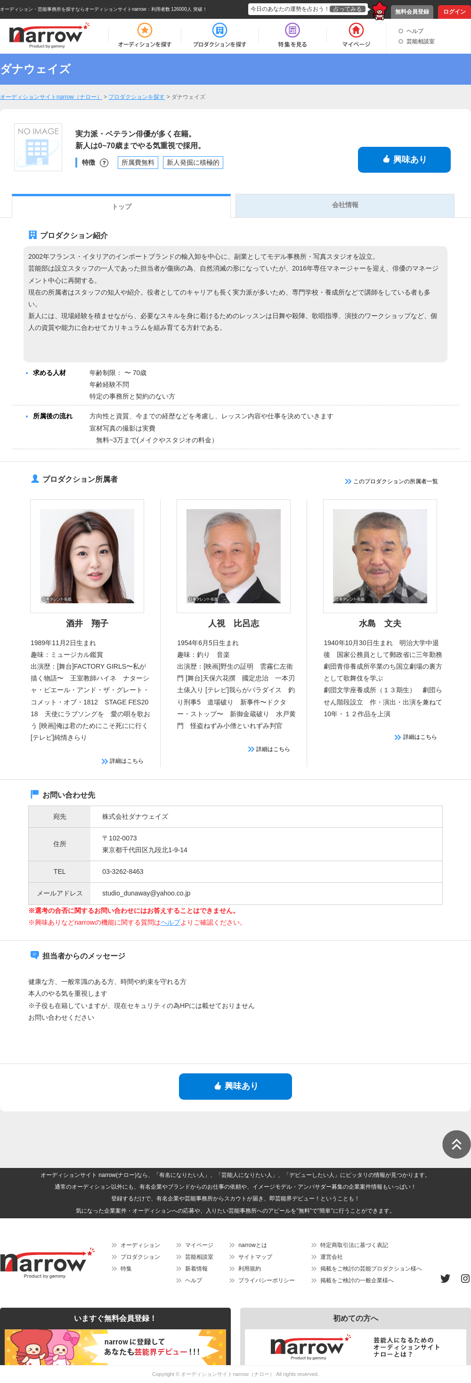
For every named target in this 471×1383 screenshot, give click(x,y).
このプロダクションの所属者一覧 (391, 481)
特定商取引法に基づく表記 (354, 1245)
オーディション (140, 1245)
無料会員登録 (412, 11)
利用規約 (249, 1268)
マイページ (199, 1245)
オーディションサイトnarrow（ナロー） (228, 1374)
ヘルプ (414, 31)
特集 (126, 1268)
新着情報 (196, 1268)
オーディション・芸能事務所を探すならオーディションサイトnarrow (73, 9)
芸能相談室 (420, 41)
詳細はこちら (123, 761)
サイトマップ (255, 1257)
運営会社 (331, 1257)
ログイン (454, 11)
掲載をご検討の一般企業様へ (357, 1280)
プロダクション (140, 1257)
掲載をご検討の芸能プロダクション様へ (371, 1268)
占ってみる (347, 9)
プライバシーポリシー (266, 1280)
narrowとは (252, 1245)
